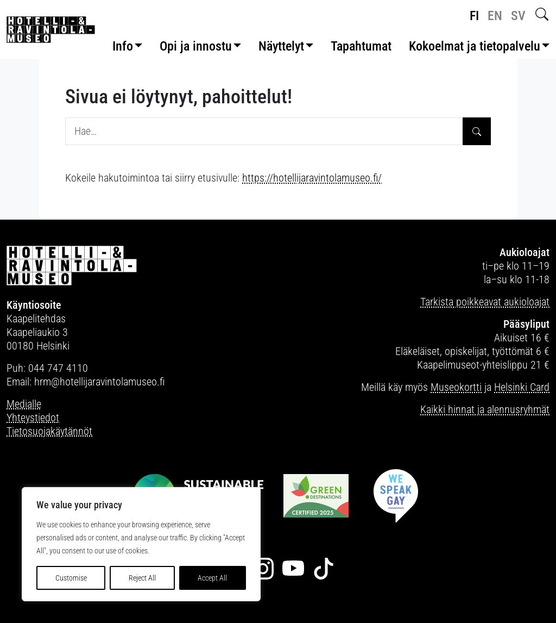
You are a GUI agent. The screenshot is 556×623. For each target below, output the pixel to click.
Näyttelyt (281, 46)
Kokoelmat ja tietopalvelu (474, 46)
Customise (71, 578)
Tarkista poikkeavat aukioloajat (484, 301)
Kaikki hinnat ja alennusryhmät (484, 409)
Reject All (142, 578)
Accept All (212, 578)
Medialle (24, 403)
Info (122, 46)
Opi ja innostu (196, 46)
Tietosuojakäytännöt (49, 431)
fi (474, 15)
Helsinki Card (521, 387)
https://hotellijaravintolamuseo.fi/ (312, 177)
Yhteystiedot (33, 417)
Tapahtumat (361, 46)
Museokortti (456, 387)
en (495, 15)
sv (518, 15)
